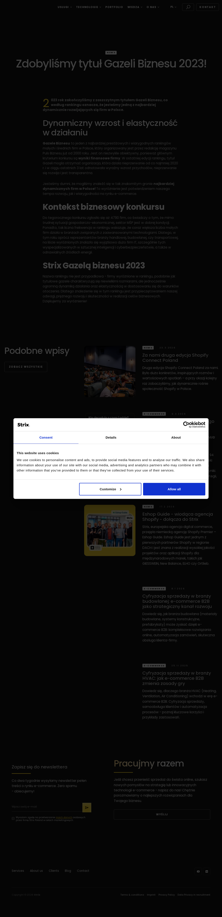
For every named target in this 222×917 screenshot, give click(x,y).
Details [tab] (111, 437)
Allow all (174, 489)
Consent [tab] (46, 437)
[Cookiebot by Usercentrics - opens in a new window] (186, 425)
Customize (110, 489)
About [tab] (176, 437)
